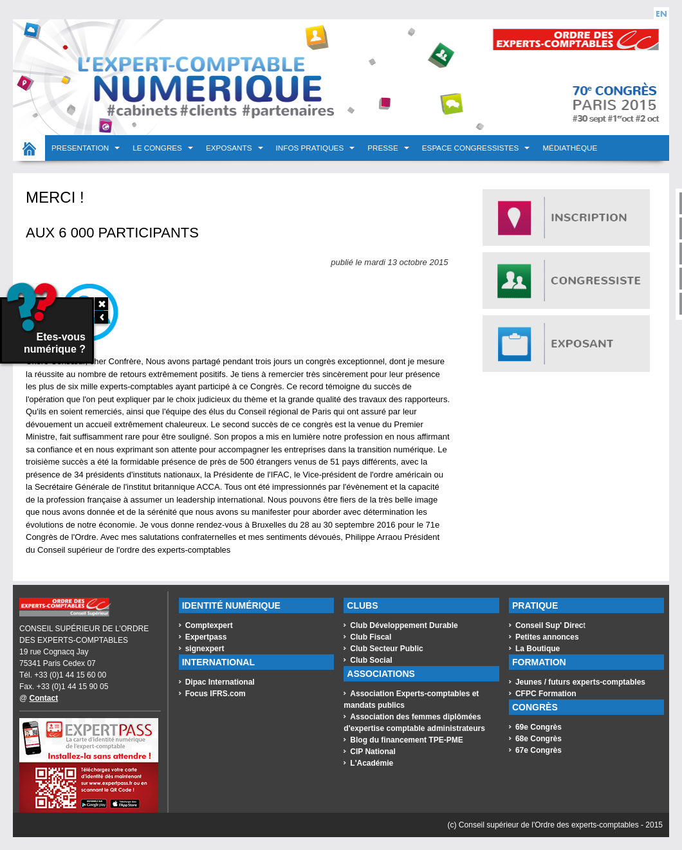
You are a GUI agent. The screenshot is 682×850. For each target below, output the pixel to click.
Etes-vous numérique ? (44, 326)
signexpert (205, 648)
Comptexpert (209, 625)
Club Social (371, 660)
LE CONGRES (158, 147)
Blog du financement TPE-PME (406, 739)
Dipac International (220, 682)
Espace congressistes (471, 147)
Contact (44, 698)
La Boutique (537, 648)
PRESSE (383, 147)
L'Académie (371, 763)
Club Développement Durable (403, 625)
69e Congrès (538, 727)
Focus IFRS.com (215, 693)
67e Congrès (538, 750)
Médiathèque (569, 147)
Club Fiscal (370, 637)
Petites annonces (547, 637)
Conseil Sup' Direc (549, 625)
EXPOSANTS (230, 147)
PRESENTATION (81, 147)
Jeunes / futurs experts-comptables (580, 682)
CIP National (372, 751)
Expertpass (206, 637)
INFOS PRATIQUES (311, 147)
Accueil (29, 148)
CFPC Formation (545, 693)
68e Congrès (538, 738)
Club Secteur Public (386, 648)
